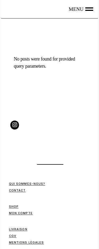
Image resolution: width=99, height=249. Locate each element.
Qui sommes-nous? (27, 184)
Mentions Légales (26, 242)
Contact (17, 190)
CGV (12, 236)
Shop (13, 206)
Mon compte (21, 213)
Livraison (18, 229)
